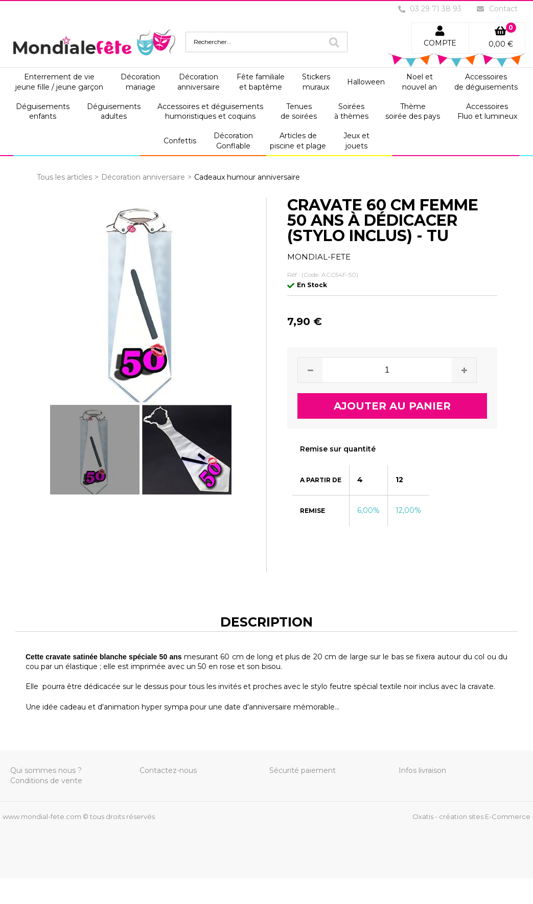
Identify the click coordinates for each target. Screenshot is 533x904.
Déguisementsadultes (114, 111)
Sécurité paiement (302, 770)
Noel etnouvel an (419, 82)
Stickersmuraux (316, 82)
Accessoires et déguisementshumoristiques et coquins (210, 111)
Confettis (180, 140)
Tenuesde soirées (299, 111)
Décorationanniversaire (198, 82)
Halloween (366, 82)
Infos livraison (422, 770)
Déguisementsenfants (42, 111)
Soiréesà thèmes (351, 111)
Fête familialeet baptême (261, 82)
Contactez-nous (168, 770)
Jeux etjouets (356, 140)
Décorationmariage (140, 82)
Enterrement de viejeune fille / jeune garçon (59, 82)
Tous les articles (64, 177)
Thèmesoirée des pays (412, 111)
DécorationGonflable (233, 140)
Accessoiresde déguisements (486, 82)
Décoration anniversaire (143, 177)
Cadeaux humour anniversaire (247, 177)
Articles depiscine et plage (298, 140)
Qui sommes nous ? (46, 770)
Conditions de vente (46, 780)
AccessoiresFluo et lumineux (487, 111)
